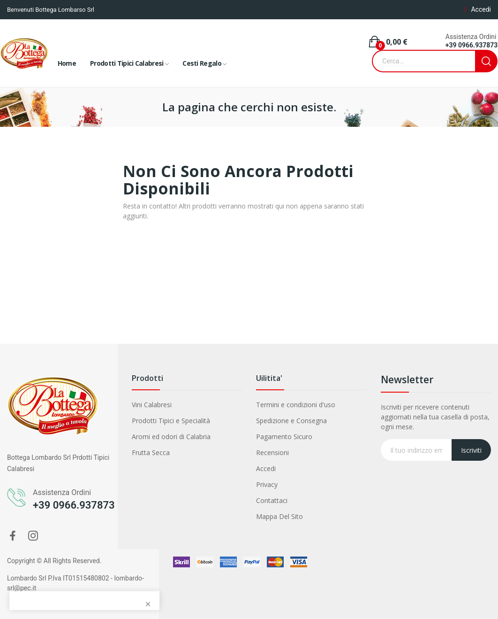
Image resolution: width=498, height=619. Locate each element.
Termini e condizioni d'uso (295, 404)
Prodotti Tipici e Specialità (171, 420)
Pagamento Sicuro (284, 436)
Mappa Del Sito (279, 516)
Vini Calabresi (152, 404)
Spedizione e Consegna (291, 420)
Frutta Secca (151, 452)
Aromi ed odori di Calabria (171, 436)
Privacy (267, 484)
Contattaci (271, 500)
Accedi (266, 468)
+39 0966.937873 (471, 45)
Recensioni (272, 452)
